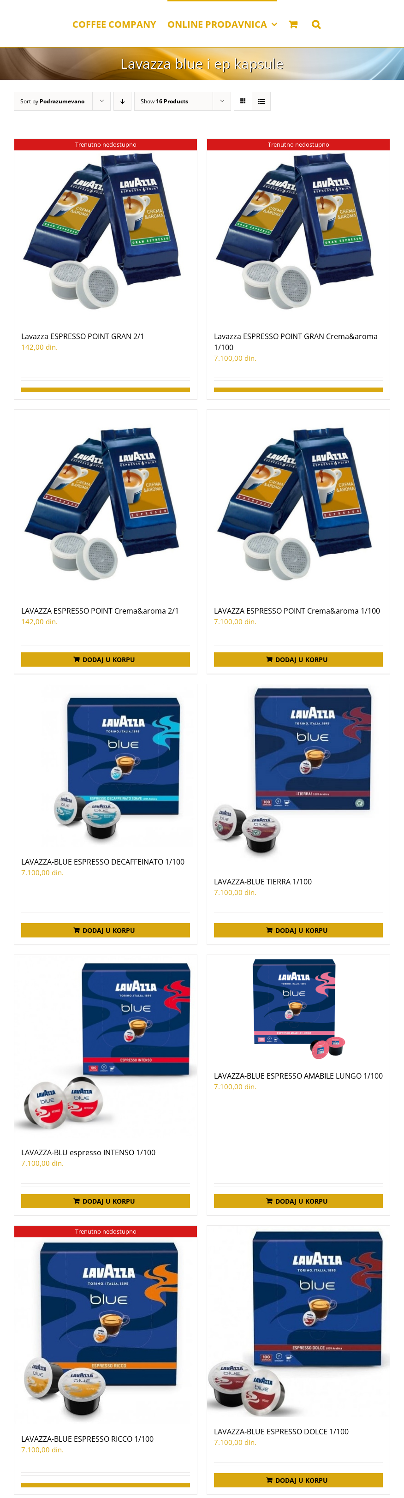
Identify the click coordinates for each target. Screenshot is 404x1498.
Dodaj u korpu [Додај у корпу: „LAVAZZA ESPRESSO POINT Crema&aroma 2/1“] (109, 659)
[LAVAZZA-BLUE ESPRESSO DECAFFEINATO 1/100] (105, 765)
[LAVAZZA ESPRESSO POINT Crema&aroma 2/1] (105, 503)
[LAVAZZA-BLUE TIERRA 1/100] (298, 775)
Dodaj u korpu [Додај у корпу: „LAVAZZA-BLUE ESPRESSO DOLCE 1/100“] (301, 1480)
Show (164, 101)
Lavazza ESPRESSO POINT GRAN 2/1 (82, 336)
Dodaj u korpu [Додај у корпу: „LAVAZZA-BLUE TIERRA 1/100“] (301, 930)
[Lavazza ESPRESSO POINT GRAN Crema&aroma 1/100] (298, 230)
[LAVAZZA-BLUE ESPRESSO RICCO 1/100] (105, 1325)
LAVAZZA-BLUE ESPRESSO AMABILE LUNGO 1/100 (298, 1076)
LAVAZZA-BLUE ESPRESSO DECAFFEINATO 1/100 (102, 862)
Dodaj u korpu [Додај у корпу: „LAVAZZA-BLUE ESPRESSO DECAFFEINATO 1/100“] (109, 930)
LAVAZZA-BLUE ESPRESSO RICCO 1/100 (87, 1439)
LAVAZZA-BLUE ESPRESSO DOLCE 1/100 (281, 1431)
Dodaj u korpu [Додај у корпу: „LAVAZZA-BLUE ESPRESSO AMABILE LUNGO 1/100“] (301, 1201)
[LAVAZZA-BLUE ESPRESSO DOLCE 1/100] (298, 1321)
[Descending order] (122, 101)
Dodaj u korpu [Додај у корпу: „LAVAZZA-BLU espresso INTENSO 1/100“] (109, 1201)
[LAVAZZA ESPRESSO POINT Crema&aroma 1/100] (298, 503)
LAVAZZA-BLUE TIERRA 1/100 (263, 882)
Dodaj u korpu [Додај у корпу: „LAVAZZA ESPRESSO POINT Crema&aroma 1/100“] (301, 659)
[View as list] (261, 101)
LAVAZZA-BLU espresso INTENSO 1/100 (88, 1152)
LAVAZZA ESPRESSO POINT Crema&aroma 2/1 (100, 611)
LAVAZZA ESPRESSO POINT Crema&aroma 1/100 (297, 611)
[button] (316, 23)
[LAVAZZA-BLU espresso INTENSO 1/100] (105, 1046)
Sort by (52, 101)
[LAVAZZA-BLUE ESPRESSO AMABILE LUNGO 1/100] (298, 1008)
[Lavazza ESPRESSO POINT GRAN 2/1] (105, 230)
